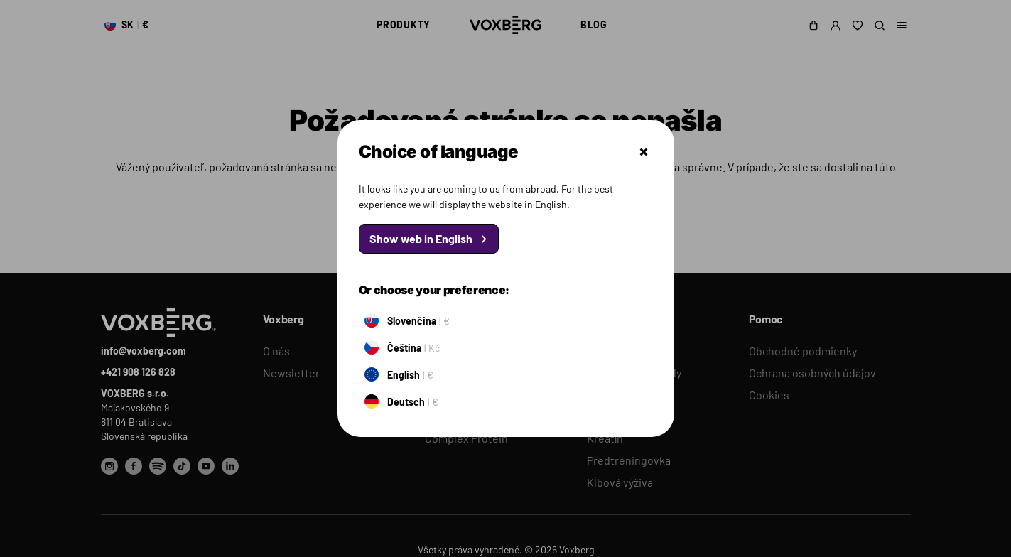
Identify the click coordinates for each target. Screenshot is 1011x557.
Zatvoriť (643, 152)
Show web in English (420, 238)
